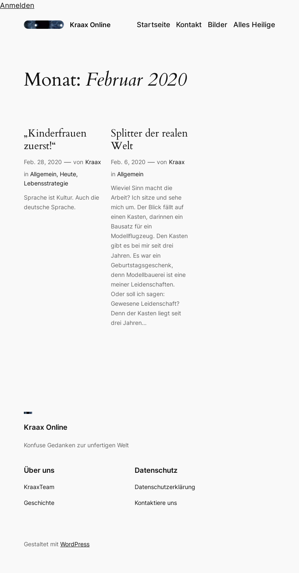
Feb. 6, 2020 (128, 161)
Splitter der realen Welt (149, 139)
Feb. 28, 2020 (43, 161)
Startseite (153, 24)
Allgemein (43, 173)
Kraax (93, 161)
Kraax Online (90, 24)
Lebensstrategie (46, 183)
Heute (68, 173)
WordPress (74, 544)
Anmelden (17, 5)
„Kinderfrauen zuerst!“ (55, 139)
